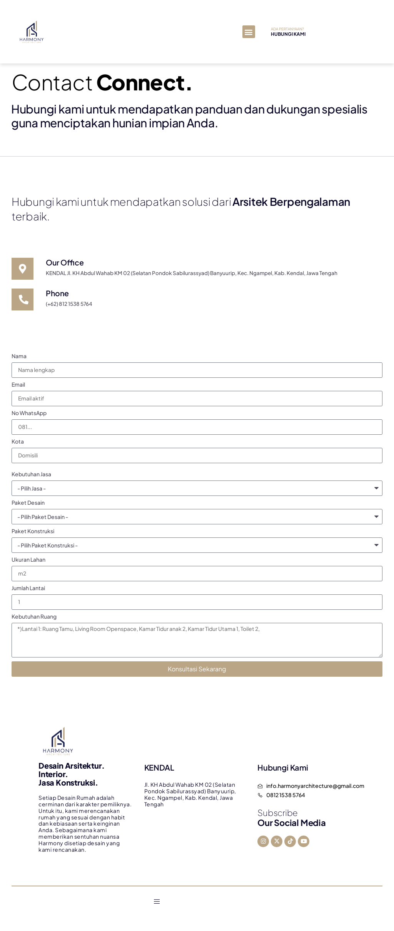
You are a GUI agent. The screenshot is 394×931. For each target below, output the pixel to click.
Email (18, 387)
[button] (248, 31)
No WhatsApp (29, 415)
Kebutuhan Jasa (31, 477)
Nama (19, 358)
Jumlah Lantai (28, 590)
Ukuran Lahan (28, 562)
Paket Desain (28, 505)
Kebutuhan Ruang (34, 619)
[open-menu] (157, 904)
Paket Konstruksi (33, 534)
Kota (18, 444)
